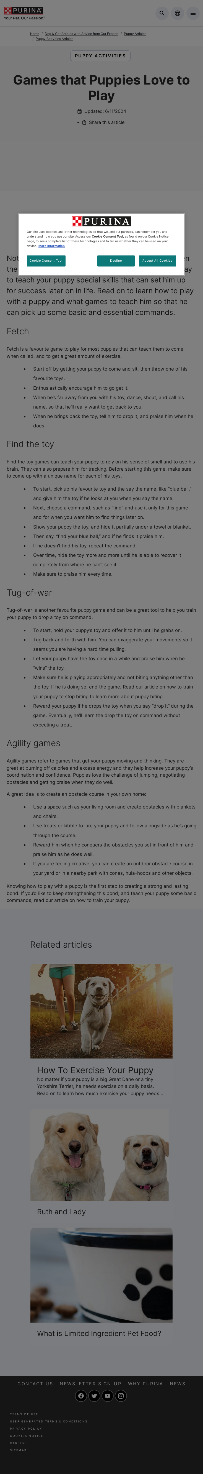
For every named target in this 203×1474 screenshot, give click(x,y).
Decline (116, 260)
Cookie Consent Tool (46, 260)
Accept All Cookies (157, 260)
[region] (101, 244)
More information (51, 246)
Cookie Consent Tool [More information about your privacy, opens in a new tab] (107, 236)
